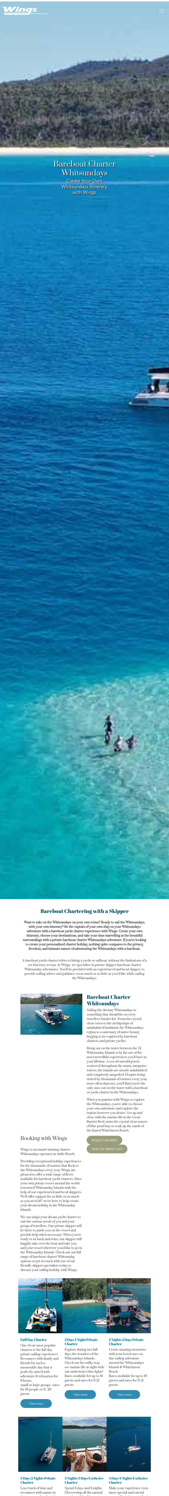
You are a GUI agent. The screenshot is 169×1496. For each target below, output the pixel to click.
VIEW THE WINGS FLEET (107, 1149)
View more (36, 1403)
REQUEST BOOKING (104, 1140)
